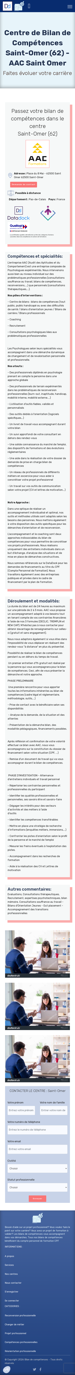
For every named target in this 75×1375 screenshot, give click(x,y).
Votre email (14, 1141)
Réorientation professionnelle (20, 1351)
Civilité (11, 1160)
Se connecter (12, 1300)
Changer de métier (14, 1324)
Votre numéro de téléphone (23, 1121)
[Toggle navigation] (70, 6)
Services (9, 1265)
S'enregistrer (11, 1291)
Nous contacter (13, 1283)
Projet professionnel (15, 1333)
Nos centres (11, 1274)
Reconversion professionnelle (20, 1315)
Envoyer (37, 1198)
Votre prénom (15, 1102)
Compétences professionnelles (21, 1342)
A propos (9, 1256)
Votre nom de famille (52, 1102)
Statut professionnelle (20, 1179)
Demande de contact (23, 184)
